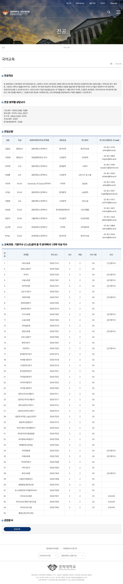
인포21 (102, 3)
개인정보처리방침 (52, 548)
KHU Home (80, 3)
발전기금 (92, 3)
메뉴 (118, 12)
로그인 (69, 3)
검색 (109, 12)
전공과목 (17, 529)
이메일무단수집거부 (70, 548)
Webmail (113, 3)
